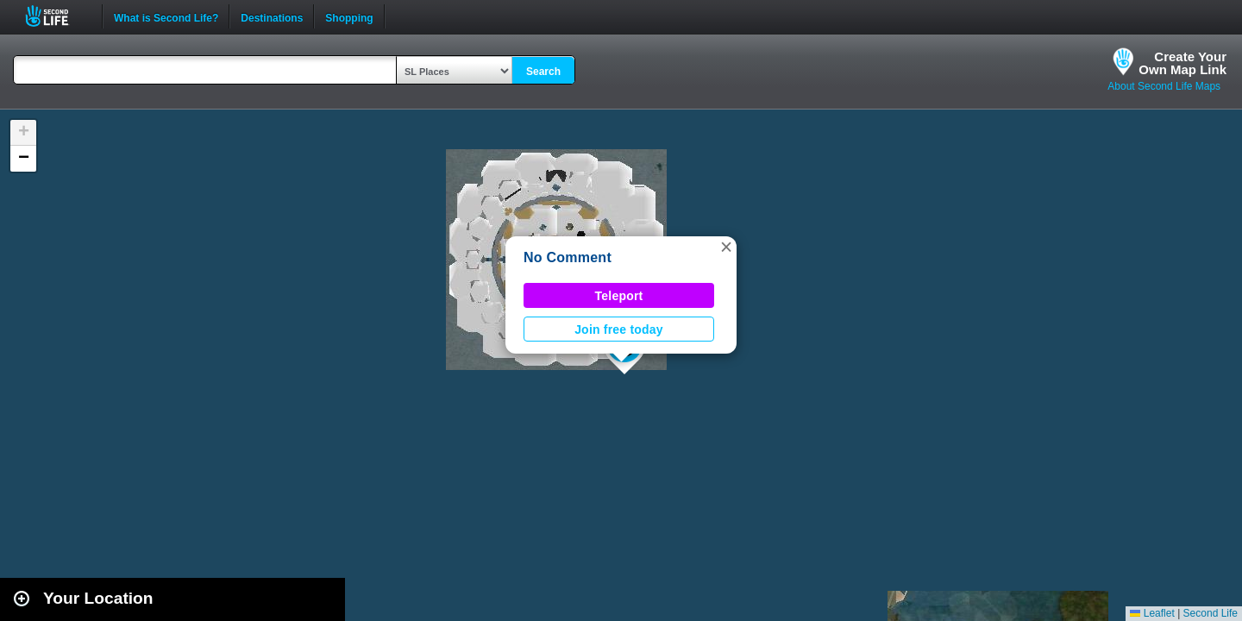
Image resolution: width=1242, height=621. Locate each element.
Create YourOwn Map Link (1182, 63)
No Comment (568, 257)
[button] (726, 246)
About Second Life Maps (1163, 86)
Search (543, 72)
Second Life (56, 16)
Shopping (349, 16)
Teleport (619, 296)
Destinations (272, 16)
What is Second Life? (166, 16)
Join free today (618, 329)
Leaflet (1152, 613)
